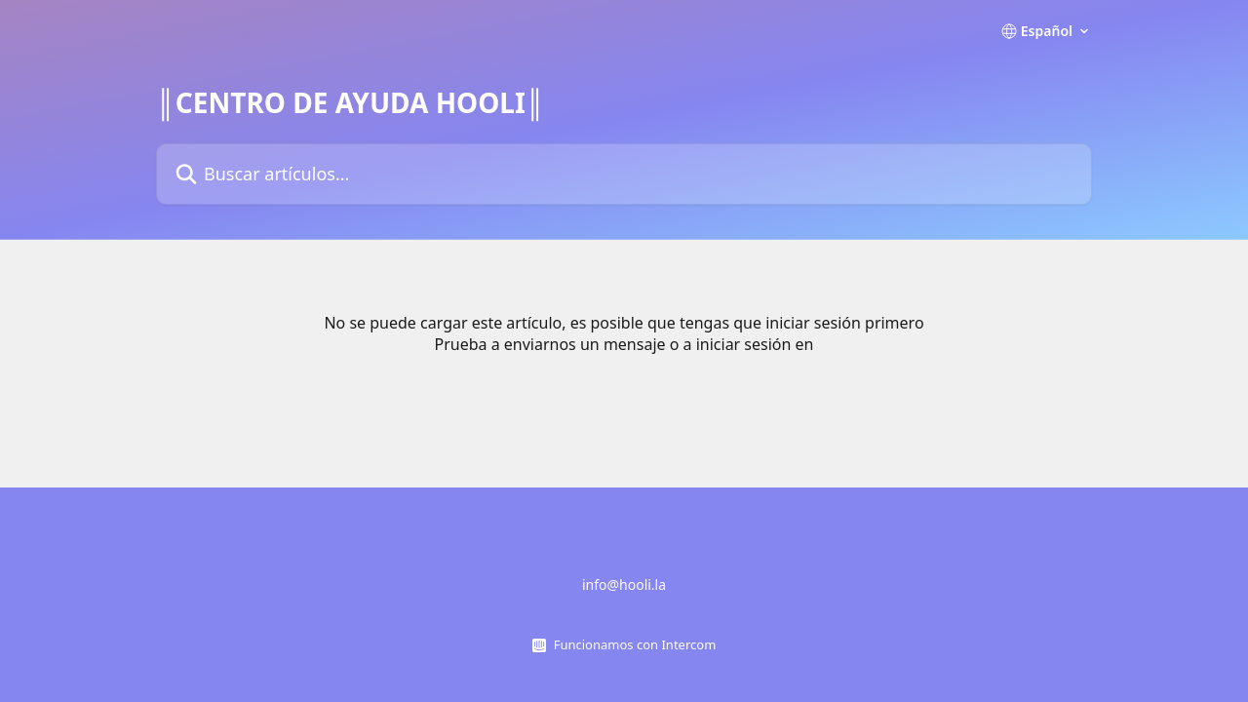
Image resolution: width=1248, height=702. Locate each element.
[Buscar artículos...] (624, 174)
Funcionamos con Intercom (635, 644)
